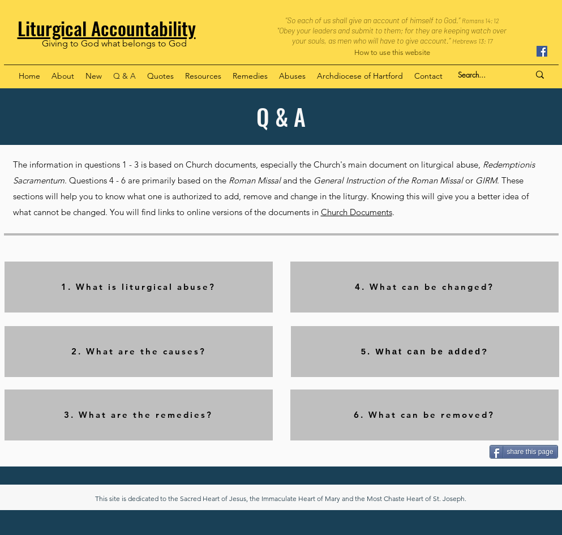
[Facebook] (542, 51)
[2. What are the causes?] (139, 351)
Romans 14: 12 (480, 20)
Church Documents (356, 212)
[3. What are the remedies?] (139, 415)
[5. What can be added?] (425, 351)
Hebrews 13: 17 (472, 41)
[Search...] (485, 74)
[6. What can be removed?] (424, 415)
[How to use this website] (392, 53)
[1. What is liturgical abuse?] (139, 287)
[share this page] (524, 452)
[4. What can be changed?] (424, 287)
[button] (63, 75)
